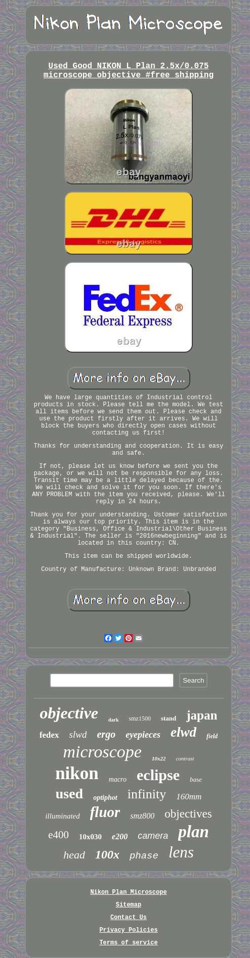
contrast (185, 758)
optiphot (105, 797)
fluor (105, 812)
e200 (120, 836)
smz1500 (140, 718)
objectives (188, 813)
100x (107, 854)
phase (144, 855)
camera (153, 836)
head (74, 854)
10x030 (90, 837)
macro (118, 779)
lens (181, 852)
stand (168, 718)
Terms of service (128, 942)
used (69, 793)
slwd (78, 734)
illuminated (62, 816)
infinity (147, 794)
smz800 (142, 815)
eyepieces (143, 735)
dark (113, 720)
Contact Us (128, 917)
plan (193, 832)
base (196, 779)
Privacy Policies (128, 930)
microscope (102, 751)
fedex (49, 735)
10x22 (159, 758)
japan (201, 715)
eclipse (158, 775)
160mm (188, 796)
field (212, 736)
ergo (106, 734)
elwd (183, 732)
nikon (77, 773)
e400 (58, 835)
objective (69, 713)
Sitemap (128, 904)
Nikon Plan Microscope (128, 892)
